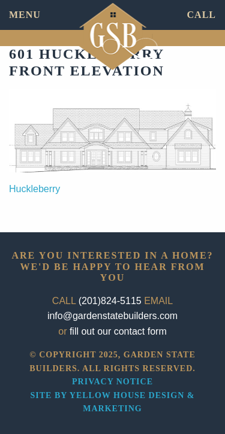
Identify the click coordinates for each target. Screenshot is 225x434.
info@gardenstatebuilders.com (112, 316)
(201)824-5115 (110, 301)
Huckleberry (34, 189)
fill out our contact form (118, 331)
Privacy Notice (112, 381)
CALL (201, 15)
